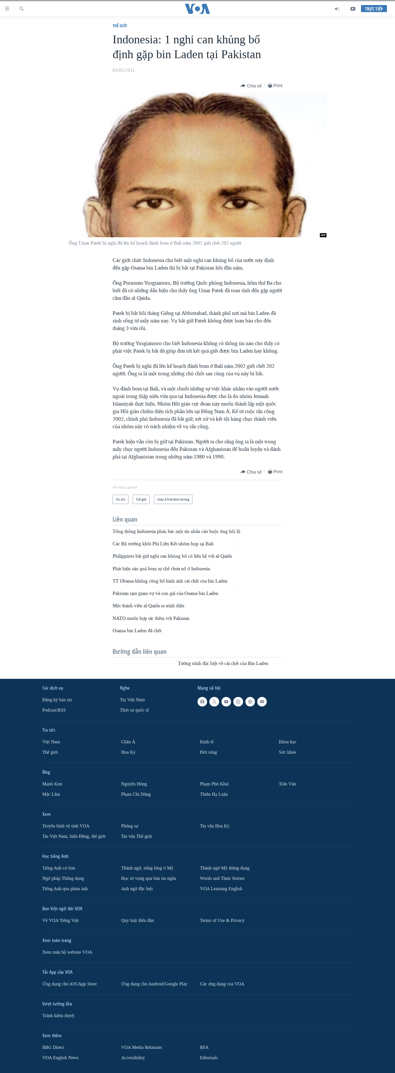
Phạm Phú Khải (214, 784)
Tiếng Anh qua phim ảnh (65, 888)
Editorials (209, 1057)
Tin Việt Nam (132, 700)
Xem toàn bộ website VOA (67, 952)
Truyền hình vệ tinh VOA (65, 826)
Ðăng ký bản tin (57, 700)
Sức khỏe (287, 752)
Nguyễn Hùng (134, 784)
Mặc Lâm (51, 794)
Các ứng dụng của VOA (222, 984)
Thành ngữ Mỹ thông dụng (224, 868)
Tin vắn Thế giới (136, 836)
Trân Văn (287, 784)
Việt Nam (51, 742)
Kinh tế (207, 742)
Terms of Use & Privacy (222, 920)
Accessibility (133, 1057)
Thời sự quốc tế (134, 710)
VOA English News (60, 1057)
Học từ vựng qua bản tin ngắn (148, 878)
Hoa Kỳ (128, 752)
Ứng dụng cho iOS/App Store (69, 984)
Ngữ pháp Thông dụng (63, 878)
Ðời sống (208, 752)
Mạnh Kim (52, 784)
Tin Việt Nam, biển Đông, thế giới (74, 836)
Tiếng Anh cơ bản (58, 868)
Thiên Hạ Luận (214, 794)
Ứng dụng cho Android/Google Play (154, 984)
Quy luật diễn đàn (137, 920)
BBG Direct (53, 1047)
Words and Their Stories (222, 878)
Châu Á (128, 742)
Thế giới (120, 25)
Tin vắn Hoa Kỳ (214, 826)
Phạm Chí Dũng (136, 794)
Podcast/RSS (54, 710)
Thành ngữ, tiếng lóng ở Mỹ (147, 868)
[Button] (251, 86)
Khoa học (288, 742)
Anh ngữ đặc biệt (137, 888)
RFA (204, 1047)
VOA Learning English (221, 888)
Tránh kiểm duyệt (58, 1015)
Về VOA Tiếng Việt (60, 920)
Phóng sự (129, 826)
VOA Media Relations (141, 1047)
